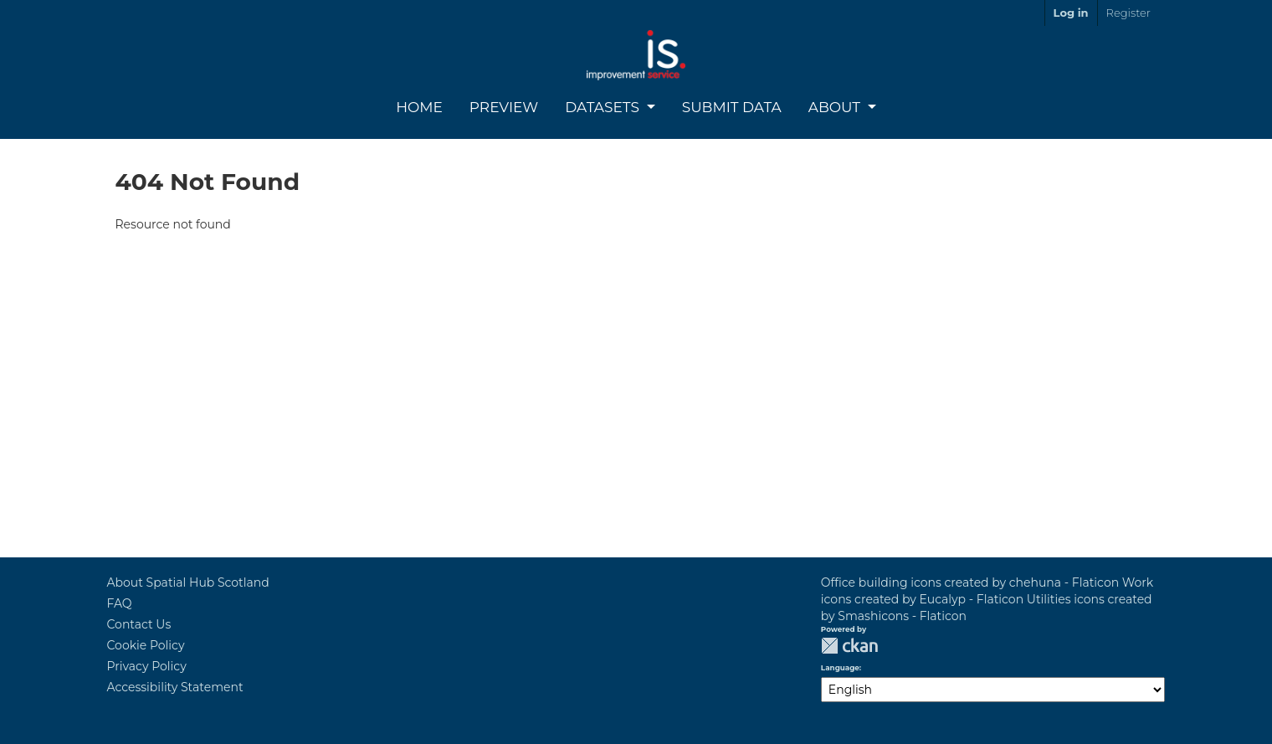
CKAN (849, 645)
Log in (1071, 12)
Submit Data (732, 107)
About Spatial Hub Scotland (188, 582)
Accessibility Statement (175, 687)
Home (419, 107)
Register (1128, 12)
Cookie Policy (146, 645)
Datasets (604, 107)
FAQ (119, 603)
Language (840, 668)
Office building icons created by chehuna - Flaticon (970, 582)
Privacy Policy (147, 666)
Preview (503, 107)
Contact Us (139, 624)
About (836, 107)
